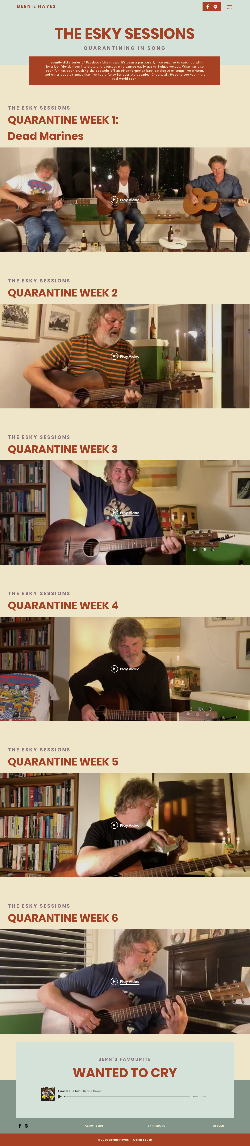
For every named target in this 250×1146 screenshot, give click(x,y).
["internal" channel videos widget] (125, 199)
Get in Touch (142, 1140)
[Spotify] (215, 7)
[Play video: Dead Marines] (125, 200)
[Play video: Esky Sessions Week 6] (125, 981)
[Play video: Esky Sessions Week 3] (125, 512)
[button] (229, 7)
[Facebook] (19, 1126)
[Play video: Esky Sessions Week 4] (125, 669)
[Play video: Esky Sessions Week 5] (125, 825)
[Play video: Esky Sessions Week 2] (125, 356)
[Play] (60, 1097)
